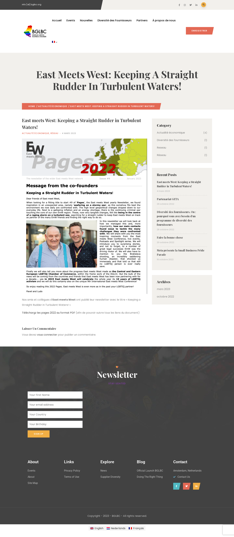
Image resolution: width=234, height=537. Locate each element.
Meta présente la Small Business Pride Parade (180, 252)
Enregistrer (199, 30)
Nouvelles (86, 20)
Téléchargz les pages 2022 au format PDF (48, 313)
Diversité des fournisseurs (173, 140)
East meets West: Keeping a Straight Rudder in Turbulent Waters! (179, 184)
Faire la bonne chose (170, 237)
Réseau (54, 133)
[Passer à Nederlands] (116, 528)
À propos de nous (164, 20)
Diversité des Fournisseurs (115, 20)
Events (70, 20)
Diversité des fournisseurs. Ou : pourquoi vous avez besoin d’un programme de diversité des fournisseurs (176, 218)
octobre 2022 (165, 296)
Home (31, 106)
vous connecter (47, 335)
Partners (142, 20)
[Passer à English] (97, 528)
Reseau (161, 147)
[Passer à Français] (136, 528)
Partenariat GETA (168, 199)
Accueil (57, 20)
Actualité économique (52, 106)
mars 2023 (163, 289)
